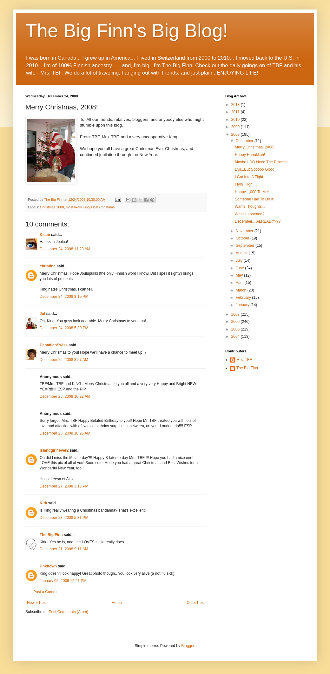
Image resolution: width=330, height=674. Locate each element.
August (242, 253)
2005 (236, 329)
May (240, 275)
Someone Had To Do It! (254, 199)
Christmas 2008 (52, 207)
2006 (236, 321)
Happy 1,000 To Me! (252, 192)
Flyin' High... (245, 184)
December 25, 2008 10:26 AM (65, 433)
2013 (236, 104)
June (240, 268)
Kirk (43, 503)
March (242, 290)
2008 (236, 134)
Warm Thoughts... (250, 206)
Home (117, 602)
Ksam (45, 234)
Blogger (187, 646)
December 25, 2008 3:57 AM (64, 359)
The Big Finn (51, 535)
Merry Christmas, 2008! (254, 147)
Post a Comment (47, 592)
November (245, 231)
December (245, 141)
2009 (236, 127)
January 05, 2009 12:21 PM (63, 581)
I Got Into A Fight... (250, 177)
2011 (236, 112)
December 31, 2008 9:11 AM (64, 549)
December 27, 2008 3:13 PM (64, 486)
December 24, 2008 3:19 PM (64, 296)
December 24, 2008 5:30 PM (64, 328)
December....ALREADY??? (257, 221)
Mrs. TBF (244, 359)
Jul (42, 313)
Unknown (48, 566)
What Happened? (249, 214)
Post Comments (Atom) (68, 612)
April (240, 282)
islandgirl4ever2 (54, 450)
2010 (236, 119)
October (243, 238)
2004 (236, 336)
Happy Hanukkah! (250, 155)
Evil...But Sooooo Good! (255, 169)
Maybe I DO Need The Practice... (263, 162)
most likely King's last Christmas (90, 207)
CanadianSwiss (54, 345)
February (244, 297)
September (245, 245)
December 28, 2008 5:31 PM (64, 517)
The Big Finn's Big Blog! (126, 30)
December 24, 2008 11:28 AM (65, 249)
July (240, 260)
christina (48, 266)
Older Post (196, 602)
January (243, 305)
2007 (236, 314)
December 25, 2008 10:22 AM (65, 396)
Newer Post (37, 602)
